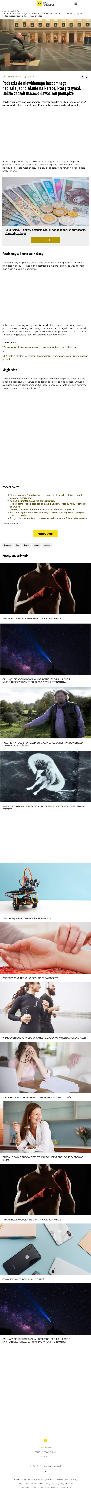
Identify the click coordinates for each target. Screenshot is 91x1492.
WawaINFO (50, 1480)
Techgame (50, 1483)
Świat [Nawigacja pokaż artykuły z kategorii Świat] (19, 11)
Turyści (21, 1483)
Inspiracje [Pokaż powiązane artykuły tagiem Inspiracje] (47, 545)
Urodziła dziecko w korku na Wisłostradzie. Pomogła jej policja (42, 509)
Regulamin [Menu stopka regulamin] (45, 1447)
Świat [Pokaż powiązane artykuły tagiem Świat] (17, 545)
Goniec (69, 1487)
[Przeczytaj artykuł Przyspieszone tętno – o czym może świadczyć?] (45, 951)
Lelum (33, 1480)
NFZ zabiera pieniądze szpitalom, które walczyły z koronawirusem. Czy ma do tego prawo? (45, 358)
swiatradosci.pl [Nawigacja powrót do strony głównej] (9, 11)
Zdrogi (56, 1483)
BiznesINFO (40, 1480)
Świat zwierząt (39, 1483)
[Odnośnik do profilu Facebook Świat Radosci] (45, 1472)
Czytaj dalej (45, 240)
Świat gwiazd (50, 1487)
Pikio (28, 1480)
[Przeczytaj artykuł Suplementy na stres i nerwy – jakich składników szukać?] (45, 1070)
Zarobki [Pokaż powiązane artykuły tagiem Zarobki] (26, 545)
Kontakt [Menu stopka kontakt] (45, 1456)
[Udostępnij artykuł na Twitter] (87, 77)
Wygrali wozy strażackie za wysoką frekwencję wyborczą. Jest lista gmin (40, 347)
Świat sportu (61, 1487)
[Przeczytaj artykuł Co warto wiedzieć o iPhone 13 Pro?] (45, 1252)
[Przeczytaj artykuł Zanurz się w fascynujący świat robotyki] (45, 891)
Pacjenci (68, 1480)
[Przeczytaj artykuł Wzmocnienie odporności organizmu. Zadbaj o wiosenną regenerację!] (45, 1010)
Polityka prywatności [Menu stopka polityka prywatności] (45, 1452)
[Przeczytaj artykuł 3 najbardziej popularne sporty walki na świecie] (45, 591)
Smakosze (29, 1483)
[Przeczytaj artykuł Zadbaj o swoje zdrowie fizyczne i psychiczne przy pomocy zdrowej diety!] (45, 1131)
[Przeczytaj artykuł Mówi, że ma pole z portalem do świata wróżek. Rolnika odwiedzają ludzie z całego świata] (45, 717)
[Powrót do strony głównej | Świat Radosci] (45, 3)
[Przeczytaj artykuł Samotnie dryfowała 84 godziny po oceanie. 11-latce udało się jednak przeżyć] (45, 781)
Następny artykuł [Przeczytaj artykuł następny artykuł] (45, 533)
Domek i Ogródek (37, 1487)
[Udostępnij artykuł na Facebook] (82, 77)
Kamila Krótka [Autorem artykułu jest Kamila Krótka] (14, 77)
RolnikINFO (60, 1480)
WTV (74, 1480)
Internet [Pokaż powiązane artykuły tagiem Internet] (36, 545)
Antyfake (63, 1483)
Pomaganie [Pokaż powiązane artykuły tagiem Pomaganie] (7, 545)
